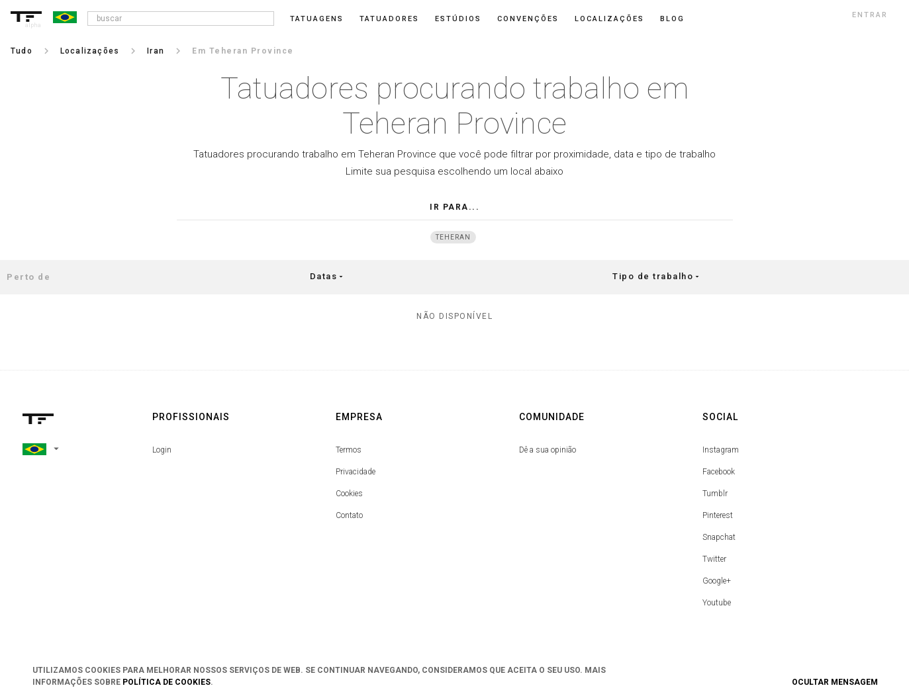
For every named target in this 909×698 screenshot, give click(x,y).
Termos (348, 450)
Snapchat (719, 537)
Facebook (718, 471)
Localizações (609, 19)
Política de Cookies (166, 682)
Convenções (528, 19)
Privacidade (355, 471)
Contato (349, 515)
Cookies (349, 493)
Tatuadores (389, 19)
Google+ (716, 581)
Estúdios (458, 19)
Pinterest (717, 515)
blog (672, 19)
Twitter (714, 559)
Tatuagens (317, 19)
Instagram (720, 450)
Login (161, 450)
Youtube (716, 602)
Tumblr (715, 493)
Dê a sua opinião (547, 450)
